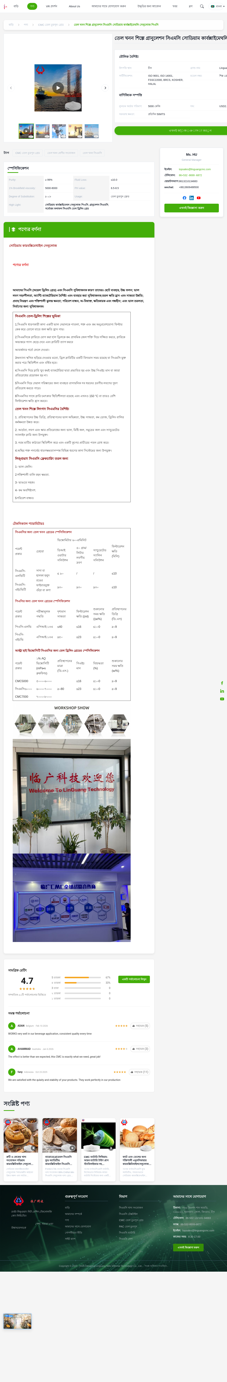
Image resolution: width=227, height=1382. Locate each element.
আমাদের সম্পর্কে (73, 1214)
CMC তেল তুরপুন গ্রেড (131, 1220)
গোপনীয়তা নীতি (73, 1232)
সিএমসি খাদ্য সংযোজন (131, 1207)
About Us (74, 6)
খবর (175, 6)
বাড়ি (16, 6)
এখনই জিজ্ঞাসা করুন (191, 207)
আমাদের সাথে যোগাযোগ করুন (109, 6)
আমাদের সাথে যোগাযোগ (78, 1226)
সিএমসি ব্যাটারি (127, 1232)
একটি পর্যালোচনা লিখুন (134, 979)
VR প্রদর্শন (51, 6)
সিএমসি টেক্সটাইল (128, 1214)
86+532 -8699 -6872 (190, 175)
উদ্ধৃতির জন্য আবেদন (149, 6)
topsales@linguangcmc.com (195, 169)
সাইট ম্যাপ (70, 1238)
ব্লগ (191, 6)
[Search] (202, 6)
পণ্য (32, 6)
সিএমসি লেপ (126, 1238)
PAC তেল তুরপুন (128, 1226)
